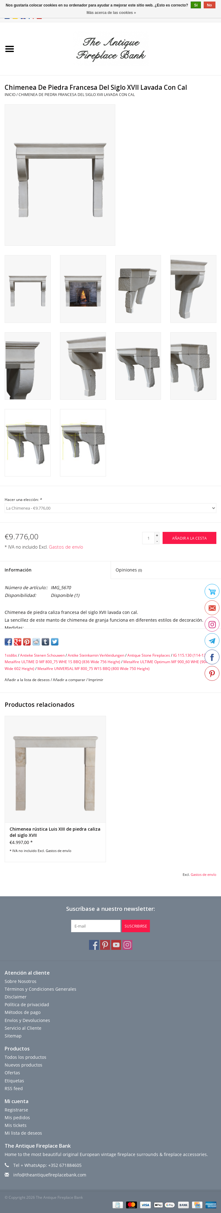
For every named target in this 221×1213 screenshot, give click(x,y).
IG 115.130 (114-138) (191, 655)
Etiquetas (14, 1081)
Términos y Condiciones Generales (40, 989)
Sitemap (13, 1036)
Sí (196, 5)
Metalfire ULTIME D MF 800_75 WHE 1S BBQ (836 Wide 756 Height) (62, 661)
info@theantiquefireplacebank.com (49, 1175)
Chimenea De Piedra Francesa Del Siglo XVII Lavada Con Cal (77, 94)
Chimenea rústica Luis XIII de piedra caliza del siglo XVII (55, 832)
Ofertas (12, 1073)
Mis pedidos (17, 1117)
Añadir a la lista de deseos (27, 679)
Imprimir (95, 679)
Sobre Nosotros (20, 981)
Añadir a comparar (69, 679)
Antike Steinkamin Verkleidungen (96, 655)
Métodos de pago (22, 1012)
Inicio (10, 94)
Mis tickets (16, 1125)
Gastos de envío (66, 547)
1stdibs (11, 655)
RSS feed (14, 1088)
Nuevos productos (23, 1065)
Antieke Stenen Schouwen (42, 655)
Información (18, 570)
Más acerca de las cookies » (111, 13)
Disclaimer (16, 997)
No (209, 5)
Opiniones (129, 570)
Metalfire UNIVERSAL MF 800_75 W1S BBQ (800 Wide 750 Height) (93, 668)
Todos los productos (25, 1057)
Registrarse (16, 1110)
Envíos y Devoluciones (27, 1020)
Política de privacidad (27, 1004)
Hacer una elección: (23, 499)
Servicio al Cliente (23, 1028)
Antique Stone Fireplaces (148, 655)
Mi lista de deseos (23, 1133)
